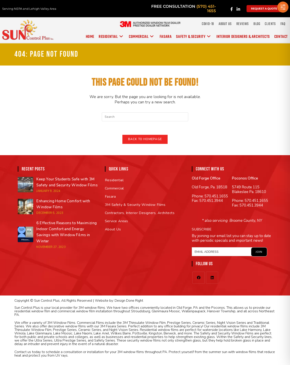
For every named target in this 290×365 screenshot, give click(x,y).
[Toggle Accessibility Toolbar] (283, 7)
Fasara (110, 196)
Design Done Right (129, 300)
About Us (225, 24)
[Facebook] (198, 278)
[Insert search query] (145, 116)
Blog (256, 24)
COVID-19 (208, 24)
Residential (114, 180)
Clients (270, 24)
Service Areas (116, 221)
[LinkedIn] (212, 278)
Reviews (242, 24)
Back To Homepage (145, 139)
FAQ (282, 24)
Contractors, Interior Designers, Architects (140, 213)
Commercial (114, 188)
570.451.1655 (216, 196)
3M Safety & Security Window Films (135, 204)
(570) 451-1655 (206, 8)
